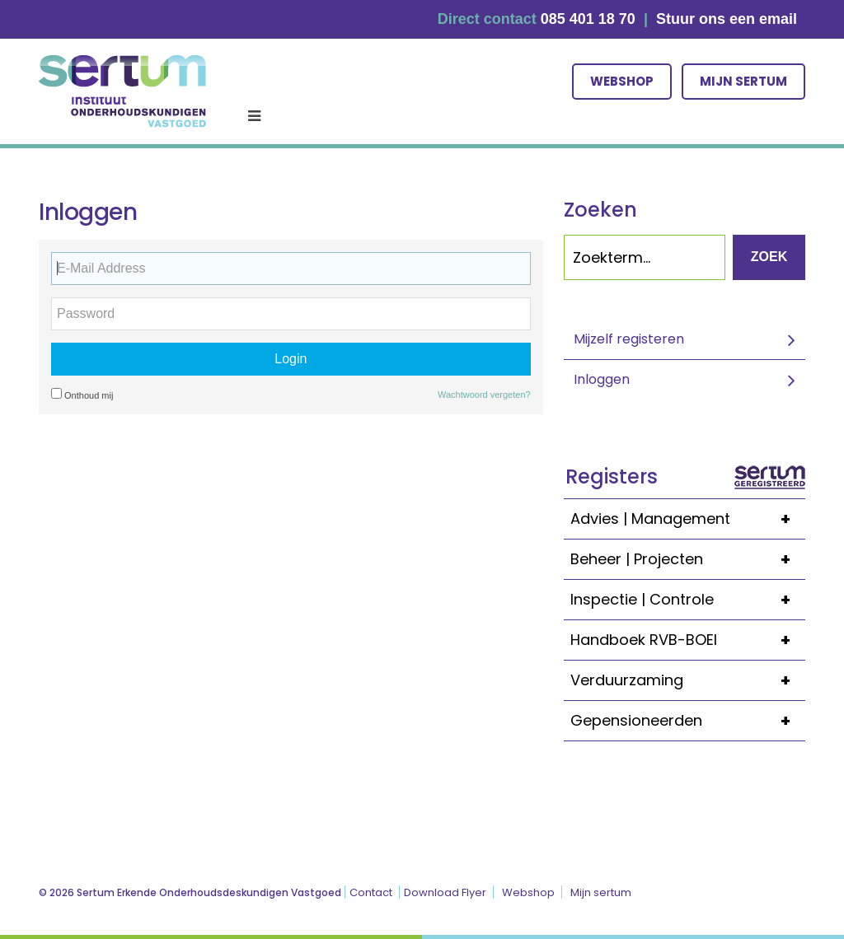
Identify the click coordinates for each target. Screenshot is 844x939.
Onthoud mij (82, 394)
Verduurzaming (687, 680)
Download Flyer (445, 892)
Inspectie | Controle (687, 599)
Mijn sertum (743, 81)
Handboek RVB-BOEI (687, 640)
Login (290, 359)
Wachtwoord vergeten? (484, 394)
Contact (370, 892)
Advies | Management (687, 519)
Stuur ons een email (726, 19)
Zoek (769, 257)
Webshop (622, 81)
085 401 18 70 (588, 19)
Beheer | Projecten (687, 559)
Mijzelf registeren (629, 338)
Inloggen (602, 379)
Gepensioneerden (687, 720)
